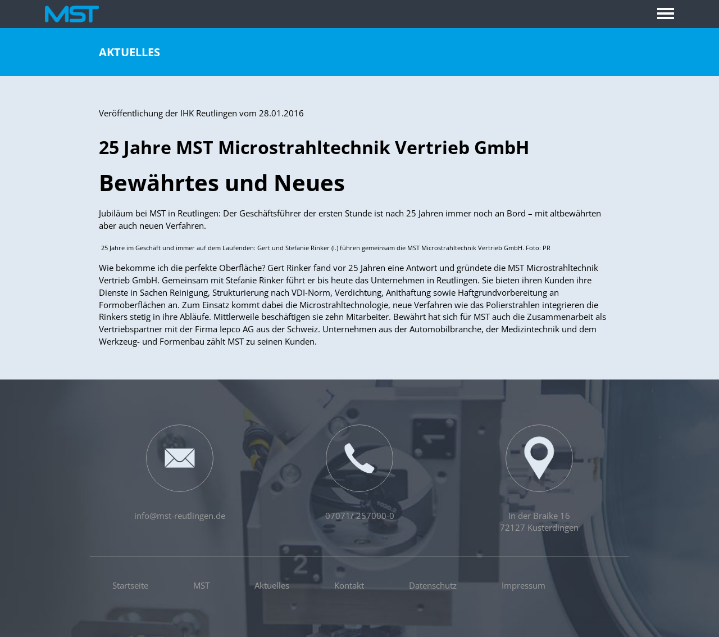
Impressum (523, 585)
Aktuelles (129, 52)
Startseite (130, 585)
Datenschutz (433, 585)
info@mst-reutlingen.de (179, 472)
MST (201, 585)
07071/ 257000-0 (359, 472)
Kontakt (349, 585)
